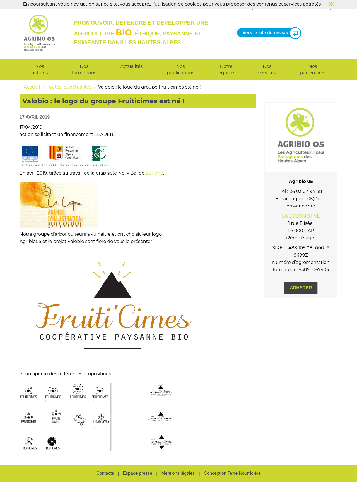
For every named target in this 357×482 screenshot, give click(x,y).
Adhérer (301, 287)
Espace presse (137, 473)
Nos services (267, 69)
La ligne (154, 173)
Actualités (131, 66)
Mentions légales (178, 473)
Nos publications (180, 69)
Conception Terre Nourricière (232, 473)
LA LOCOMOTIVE (301, 216)
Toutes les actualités (69, 87)
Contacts (105, 473)
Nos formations (84, 69)
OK (330, 4)
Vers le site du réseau (270, 32)
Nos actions (40, 69)
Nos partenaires (312, 69)
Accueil (32, 87)
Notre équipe (226, 69)
